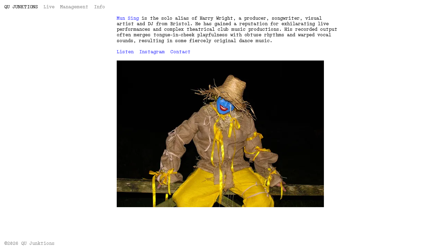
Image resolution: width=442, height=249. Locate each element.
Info (99, 7)
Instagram (152, 52)
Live (49, 7)
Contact (180, 52)
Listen (125, 52)
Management (74, 7)
